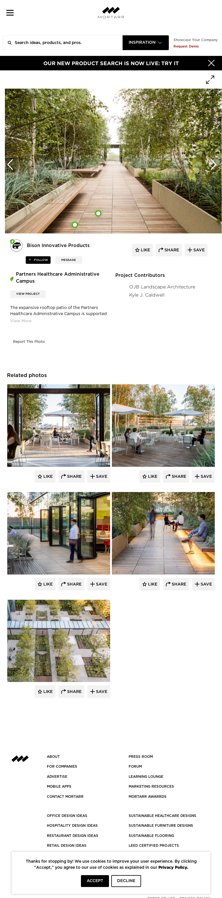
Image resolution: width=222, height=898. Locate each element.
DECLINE (126, 881)
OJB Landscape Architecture (162, 286)
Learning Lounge (146, 776)
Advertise (57, 776)
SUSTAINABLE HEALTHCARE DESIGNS (162, 815)
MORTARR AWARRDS (147, 796)
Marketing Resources (151, 786)
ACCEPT (95, 881)
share (171, 250)
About (53, 756)
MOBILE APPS (59, 786)
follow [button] (40, 260)
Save (101, 477)
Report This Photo (29, 341)
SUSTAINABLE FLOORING (151, 835)
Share (74, 477)
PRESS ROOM (141, 756)
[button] (9, 12)
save (198, 250)
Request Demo (186, 46)
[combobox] (146, 42)
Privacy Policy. (173, 867)
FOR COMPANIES (62, 766)
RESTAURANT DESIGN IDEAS (72, 835)
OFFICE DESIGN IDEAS (67, 815)
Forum (135, 766)
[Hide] (211, 63)
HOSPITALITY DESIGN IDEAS (72, 825)
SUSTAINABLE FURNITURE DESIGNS (161, 825)
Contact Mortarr (65, 796)
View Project (28, 293)
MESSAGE (68, 260)
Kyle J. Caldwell (146, 294)
